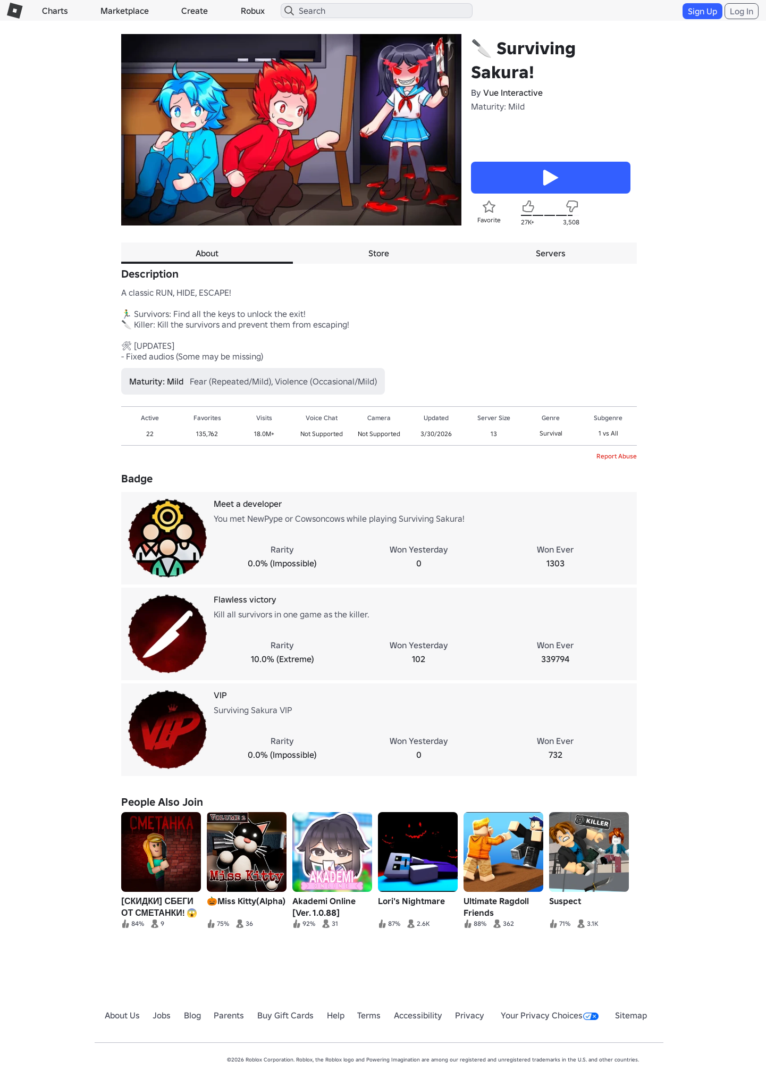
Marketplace (124, 10)
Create (194, 10)
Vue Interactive (513, 92)
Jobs (162, 1015)
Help (335, 1015)
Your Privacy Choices (550, 1015)
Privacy (469, 1015)
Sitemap (631, 1015)
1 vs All (608, 433)
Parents (229, 1015)
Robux (253, 10)
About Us (122, 1015)
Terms (369, 1015)
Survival (551, 433)
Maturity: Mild (498, 106)
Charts (55, 10)
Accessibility (418, 1015)
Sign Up (702, 11)
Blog (192, 1015)
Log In (741, 11)
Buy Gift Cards (285, 1015)
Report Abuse (616, 456)
